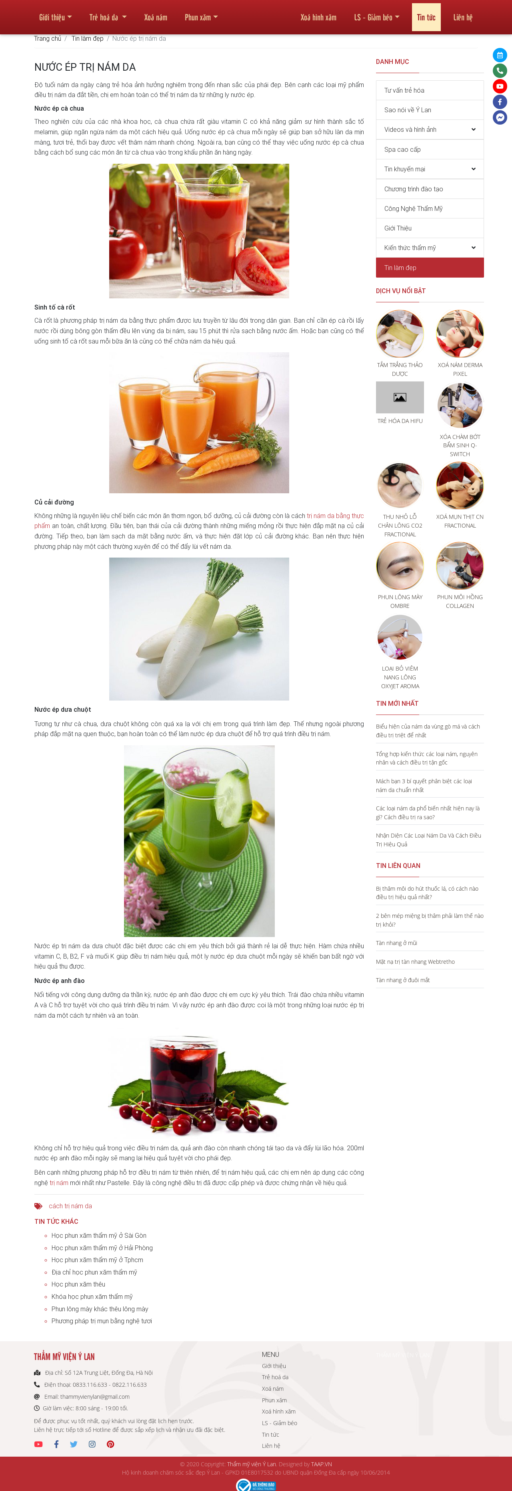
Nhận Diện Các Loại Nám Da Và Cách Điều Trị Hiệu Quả (428, 840)
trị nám (59, 1183)
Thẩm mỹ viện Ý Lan (251, 1464)
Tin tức (426, 13)
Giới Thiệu (398, 228)
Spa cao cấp (402, 149)
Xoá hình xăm (318, 13)
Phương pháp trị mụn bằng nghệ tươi (102, 1321)
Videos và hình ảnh (410, 129)
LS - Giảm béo (373, 13)
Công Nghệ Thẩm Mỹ (413, 208)
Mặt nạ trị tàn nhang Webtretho (415, 961)
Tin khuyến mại (404, 169)
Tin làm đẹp (88, 38)
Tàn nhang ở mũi (396, 943)
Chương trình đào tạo (413, 189)
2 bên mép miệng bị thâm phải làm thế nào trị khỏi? (430, 920)
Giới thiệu (52, 13)
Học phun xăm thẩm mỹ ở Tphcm (97, 1260)
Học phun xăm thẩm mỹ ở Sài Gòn (99, 1235)
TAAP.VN (321, 1464)
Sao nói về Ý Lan (407, 110)
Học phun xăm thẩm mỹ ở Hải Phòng (102, 1248)
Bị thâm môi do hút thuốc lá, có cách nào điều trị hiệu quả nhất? (427, 893)
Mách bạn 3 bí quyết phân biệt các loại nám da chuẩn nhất (424, 785)
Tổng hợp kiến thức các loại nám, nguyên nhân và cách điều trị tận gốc (427, 758)
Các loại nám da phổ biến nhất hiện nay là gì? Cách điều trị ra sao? (428, 812)
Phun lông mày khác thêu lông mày (100, 1309)
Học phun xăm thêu (78, 1284)
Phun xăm (198, 13)
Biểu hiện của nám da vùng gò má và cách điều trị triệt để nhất (428, 731)
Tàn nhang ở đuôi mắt (403, 980)
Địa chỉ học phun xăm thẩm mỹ (94, 1272)
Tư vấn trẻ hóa (404, 90)
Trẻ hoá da (105, 13)
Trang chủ (47, 38)
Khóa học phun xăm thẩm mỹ (92, 1296)
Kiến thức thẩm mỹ (410, 248)
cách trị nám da (70, 1206)
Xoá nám (155, 13)
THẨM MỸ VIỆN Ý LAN (403, 1355)
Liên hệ (463, 13)
